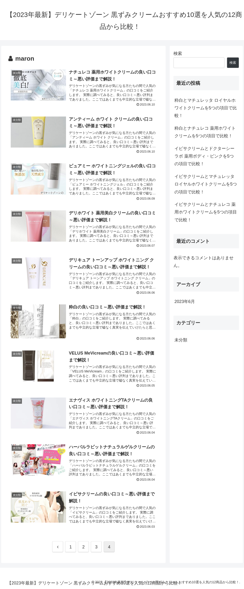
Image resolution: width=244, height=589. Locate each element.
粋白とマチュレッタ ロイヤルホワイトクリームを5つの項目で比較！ (205, 108)
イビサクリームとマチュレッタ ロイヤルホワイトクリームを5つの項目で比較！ (205, 184)
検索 (177, 53)
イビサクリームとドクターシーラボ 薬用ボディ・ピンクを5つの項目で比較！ (204, 156)
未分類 (180, 340)
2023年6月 (184, 301)
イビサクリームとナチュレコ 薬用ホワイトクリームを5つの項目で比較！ (205, 212)
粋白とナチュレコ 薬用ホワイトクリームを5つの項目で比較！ (205, 132)
